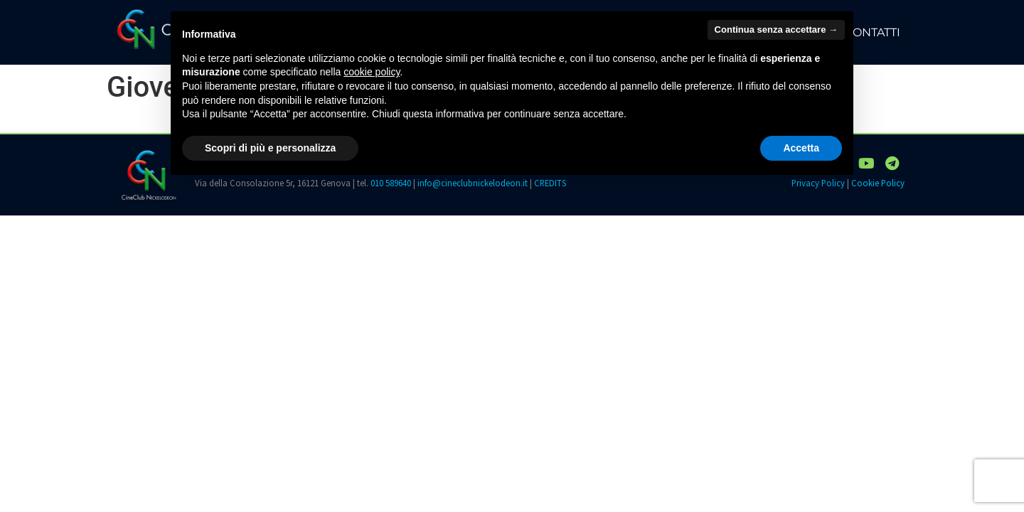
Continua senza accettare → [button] (776, 29)
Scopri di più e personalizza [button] (270, 148)
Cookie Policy (878, 182)
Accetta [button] (801, 148)
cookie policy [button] (371, 72)
